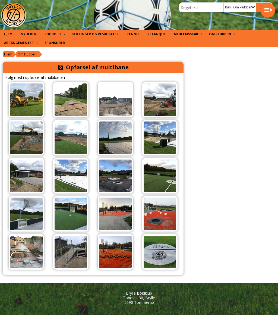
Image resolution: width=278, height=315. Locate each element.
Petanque (156, 34)
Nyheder (28, 34)
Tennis (133, 34)
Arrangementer (20, 42)
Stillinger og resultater (95, 34)
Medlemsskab (187, 34)
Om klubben (221, 34)
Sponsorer (55, 42)
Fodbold (54, 34)
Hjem (8, 34)
